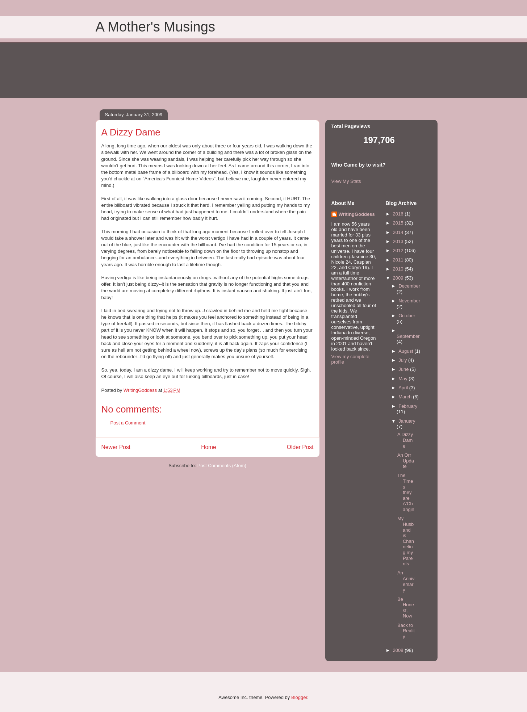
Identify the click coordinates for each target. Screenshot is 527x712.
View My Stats (346, 181)
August (406, 351)
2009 (399, 278)
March (405, 396)
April (403, 387)
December (409, 286)
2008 (399, 650)
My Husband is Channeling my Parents (405, 541)
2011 (399, 260)
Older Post (300, 447)
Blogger (299, 697)
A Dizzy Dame (405, 440)
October (406, 315)
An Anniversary (406, 581)
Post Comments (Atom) (221, 465)
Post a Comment (128, 423)
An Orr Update (405, 460)
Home (208, 447)
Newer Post (116, 447)
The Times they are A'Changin (405, 492)
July (403, 360)
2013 (399, 241)
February (407, 406)
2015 (399, 223)
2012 (399, 250)
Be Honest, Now (405, 607)
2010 (399, 269)
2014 (399, 232)
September (408, 336)
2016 (399, 214)
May (403, 378)
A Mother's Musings (155, 26)
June (404, 369)
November (409, 300)
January (406, 421)
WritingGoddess (357, 214)
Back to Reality (406, 631)
